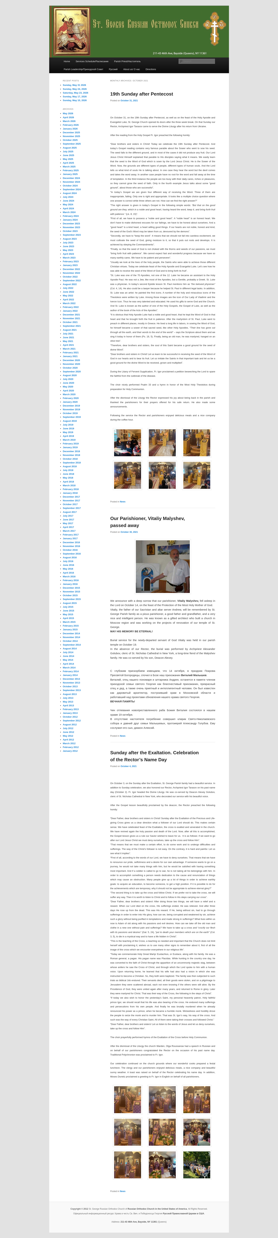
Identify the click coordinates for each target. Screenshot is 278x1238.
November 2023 (71, 227)
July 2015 (68, 607)
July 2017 (68, 515)
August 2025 (70, 147)
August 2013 (70, 694)
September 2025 (72, 143)
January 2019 (70, 447)
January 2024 (70, 219)
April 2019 (68, 436)
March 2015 (69, 622)
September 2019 (72, 417)
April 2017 (68, 527)
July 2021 (68, 333)
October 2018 (70, 459)
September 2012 (72, 720)
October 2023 (70, 231)
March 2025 (69, 166)
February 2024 (71, 216)
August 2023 (70, 238)
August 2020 (70, 375)
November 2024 (71, 182)
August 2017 (70, 512)
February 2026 (71, 125)
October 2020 (70, 367)
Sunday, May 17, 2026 (75, 96)
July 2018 (68, 470)
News (122, 501)
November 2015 (71, 591)
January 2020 (70, 402)
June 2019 (68, 428)
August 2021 (70, 330)
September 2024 (72, 189)
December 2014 (71, 633)
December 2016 (71, 542)
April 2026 (68, 117)
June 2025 (68, 155)
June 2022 (68, 291)
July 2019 (68, 424)
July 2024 (68, 197)
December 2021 (71, 314)
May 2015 (68, 614)
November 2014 (71, 637)
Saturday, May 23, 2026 (75, 92)
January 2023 (70, 265)
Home (67, 61)
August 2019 (70, 421)
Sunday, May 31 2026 (74, 85)
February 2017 (71, 534)
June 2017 (68, 519)
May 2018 (68, 477)
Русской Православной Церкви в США (183, 1213)
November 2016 (71, 546)
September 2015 (72, 599)
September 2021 (72, 326)
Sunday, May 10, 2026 (75, 100)
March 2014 (69, 667)
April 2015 (68, 618)
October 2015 (70, 595)
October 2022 (70, 276)
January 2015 (70, 629)
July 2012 (68, 728)
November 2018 (71, 455)
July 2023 (68, 242)
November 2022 (71, 273)
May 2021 (68, 341)
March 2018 (69, 485)
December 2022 (71, 269)
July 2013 (68, 698)
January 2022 (70, 311)
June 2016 (68, 565)
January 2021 (70, 356)
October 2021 (70, 322)
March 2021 (69, 348)
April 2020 (68, 390)
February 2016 (71, 580)
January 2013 (70, 713)
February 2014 (71, 671)
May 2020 (68, 386)
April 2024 (68, 208)
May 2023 (68, 250)
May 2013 (68, 701)
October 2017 (70, 504)
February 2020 (71, 398)
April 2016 (68, 572)
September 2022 (72, 280)
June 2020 (68, 383)
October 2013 (70, 686)
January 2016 (70, 584)
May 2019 (68, 432)
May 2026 (68, 113)
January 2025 (70, 174)
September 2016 (72, 553)
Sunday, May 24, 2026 (75, 89)
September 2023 (72, 235)
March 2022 (69, 303)
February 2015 (71, 625)
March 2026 (69, 121)
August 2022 (70, 284)
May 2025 (68, 159)
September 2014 (72, 644)
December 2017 (71, 496)
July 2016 (68, 561)
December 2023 (71, 223)
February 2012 (71, 747)
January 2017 (70, 538)
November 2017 (71, 500)
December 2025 (71, 132)
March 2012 (69, 743)
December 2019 (71, 405)
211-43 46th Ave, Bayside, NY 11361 (139, 1222)
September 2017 (72, 508)
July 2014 (68, 652)
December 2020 (71, 360)
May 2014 (68, 660)
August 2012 (70, 724)
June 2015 (68, 610)
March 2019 (69, 439)
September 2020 (72, 371)
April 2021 (68, 345)
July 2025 (68, 151)
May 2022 (68, 295)
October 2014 (70, 641)
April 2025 (68, 162)
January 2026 (70, 128)
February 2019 (71, 443)
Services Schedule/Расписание (92, 61)
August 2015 (70, 603)
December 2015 (71, 587)
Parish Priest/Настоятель (127, 61)
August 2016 (70, 557)
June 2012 (68, 732)
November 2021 (71, 318)
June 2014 (68, 656)
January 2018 (70, 493)
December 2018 (71, 451)
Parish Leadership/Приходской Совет (83, 69)
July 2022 (68, 288)
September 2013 (72, 690)
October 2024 (70, 185)
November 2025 (71, 136)
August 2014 (70, 648)
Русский (113, 69)
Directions (151, 69)
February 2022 (71, 307)
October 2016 (70, 550)
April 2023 (68, 254)
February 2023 (71, 261)
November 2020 (71, 364)
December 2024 (71, 178)
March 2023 (69, 257)
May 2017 (68, 523)
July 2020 (68, 379)
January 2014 (70, 675)
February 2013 (71, 709)
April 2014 (68, 663)
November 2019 (71, 409)
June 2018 (68, 474)
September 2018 (72, 462)
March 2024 (69, 212)
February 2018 (71, 489)
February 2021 (71, 352)
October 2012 (70, 716)
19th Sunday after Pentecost (141, 94)
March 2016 (69, 576)
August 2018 (70, 466)
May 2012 (68, 736)
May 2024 (68, 204)
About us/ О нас (131, 69)
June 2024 (68, 200)
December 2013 (71, 679)
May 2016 (68, 568)
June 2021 (68, 337)
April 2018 (68, 481)
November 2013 (71, 682)
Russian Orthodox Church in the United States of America (157, 1209)
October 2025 (70, 140)
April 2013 (68, 705)
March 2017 (69, 531)
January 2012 (70, 751)
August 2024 (70, 193)
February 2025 (71, 170)
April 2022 (68, 299)
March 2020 (69, 394)
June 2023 (68, 246)
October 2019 (70, 413)
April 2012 (68, 739)
